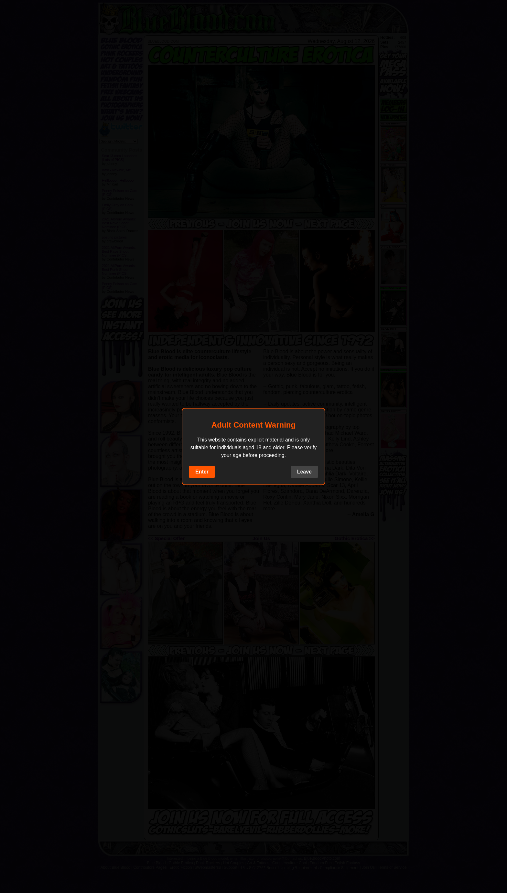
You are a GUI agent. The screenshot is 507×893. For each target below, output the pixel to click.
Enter (202, 471)
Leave (304, 471)
